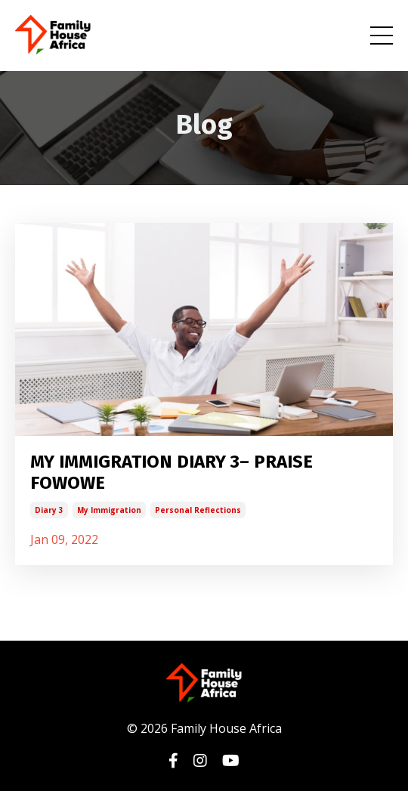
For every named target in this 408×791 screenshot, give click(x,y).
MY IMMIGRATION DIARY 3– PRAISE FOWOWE (171, 472)
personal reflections (198, 510)
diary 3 (49, 510)
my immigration (109, 510)
